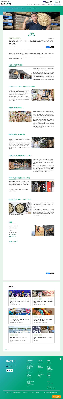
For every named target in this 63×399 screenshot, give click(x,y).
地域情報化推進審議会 (50, 369)
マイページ (28, 374)
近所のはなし (8, 349)
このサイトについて (8, 392)
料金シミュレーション (29, 367)
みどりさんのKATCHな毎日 (30, 381)
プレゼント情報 (28, 380)
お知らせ (48, 381)
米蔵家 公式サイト (12, 236)
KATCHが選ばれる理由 (30, 366)
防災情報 (39, 375)
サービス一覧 (29, 4)
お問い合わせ (49, 4)
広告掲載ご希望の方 (50, 383)
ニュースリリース (49, 366)
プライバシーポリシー (25, 392)
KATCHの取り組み (49, 365)
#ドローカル (11, 47)
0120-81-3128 (13, 234)
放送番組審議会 (49, 368)
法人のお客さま (49, 373)
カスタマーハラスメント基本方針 (35, 392)
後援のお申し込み (49, 370)
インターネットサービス (41, 362)
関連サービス (39, 366)
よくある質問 (48, 377)
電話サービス (39, 365)
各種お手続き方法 (29, 375)
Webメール (28, 382)
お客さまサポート (29, 376)
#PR (15, 47)
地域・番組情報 (36, 4)
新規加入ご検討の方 (30, 360)
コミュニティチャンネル (41, 374)
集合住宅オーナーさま (50, 384)
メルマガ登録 (28, 383)
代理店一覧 (28, 368)
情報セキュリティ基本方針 (16, 392)
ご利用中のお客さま (29, 371)
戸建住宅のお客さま (29, 362)
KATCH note (49, 367)
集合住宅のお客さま (29, 365)
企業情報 (43, 4)
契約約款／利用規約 (40, 367)
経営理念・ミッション (49, 362)
